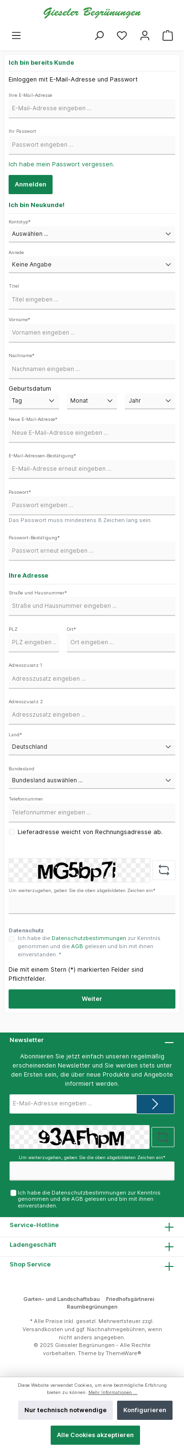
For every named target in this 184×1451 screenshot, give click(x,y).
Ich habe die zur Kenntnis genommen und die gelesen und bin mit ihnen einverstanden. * (89, 946)
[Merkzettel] (121, 36)
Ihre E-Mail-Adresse (30, 95)
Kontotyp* (20, 221)
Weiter (92, 998)
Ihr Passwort (22, 131)
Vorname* (19, 319)
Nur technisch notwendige (65, 1410)
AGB (77, 946)
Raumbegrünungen (92, 1306)
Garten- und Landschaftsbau (61, 1299)
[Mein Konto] (144, 36)
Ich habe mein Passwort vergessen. (61, 164)
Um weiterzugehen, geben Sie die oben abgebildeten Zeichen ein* (82, 890)
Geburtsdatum (30, 388)
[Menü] (16, 36)
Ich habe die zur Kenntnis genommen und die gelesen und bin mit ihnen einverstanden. (89, 1199)
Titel (14, 286)
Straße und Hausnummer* (38, 592)
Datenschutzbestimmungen (89, 938)
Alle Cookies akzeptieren (95, 1435)
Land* (15, 734)
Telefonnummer (26, 798)
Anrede (16, 252)
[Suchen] (98, 36)
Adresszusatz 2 (26, 701)
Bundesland (21, 768)
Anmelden (30, 184)
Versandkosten (42, 1329)
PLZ (13, 629)
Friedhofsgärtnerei (130, 1299)
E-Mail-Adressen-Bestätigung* (42, 455)
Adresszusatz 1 (25, 665)
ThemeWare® (123, 1353)
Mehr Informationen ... (113, 1392)
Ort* (71, 629)
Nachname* (21, 355)
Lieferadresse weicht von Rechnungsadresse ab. (90, 832)
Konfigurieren (144, 1410)
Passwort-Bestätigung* (34, 537)
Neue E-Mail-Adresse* (33, 419)
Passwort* (20, 492)
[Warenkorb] (167, 36)
